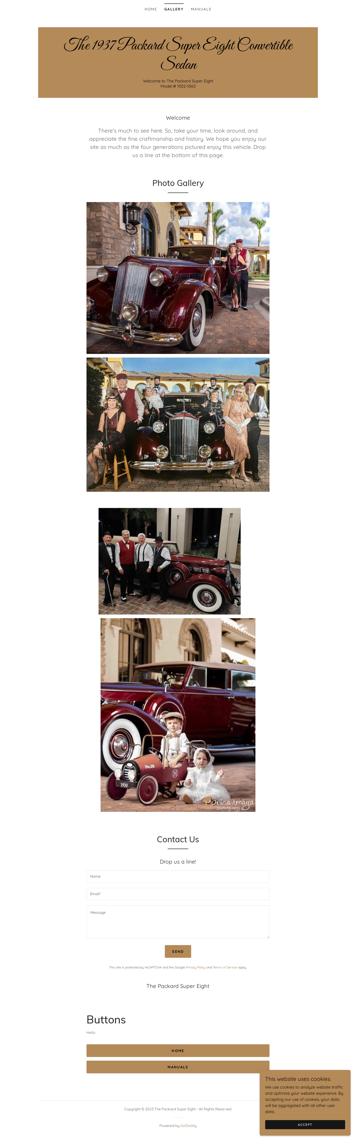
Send (178, 951)
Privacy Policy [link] (196, 967)
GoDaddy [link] (188, 1125)
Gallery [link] (174, 9)
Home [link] (151, 9)
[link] (178, 67)
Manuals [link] (201, 9)
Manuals (178, 1067)
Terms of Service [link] (225, 967)
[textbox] (178, 876)
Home (178, 1050)
